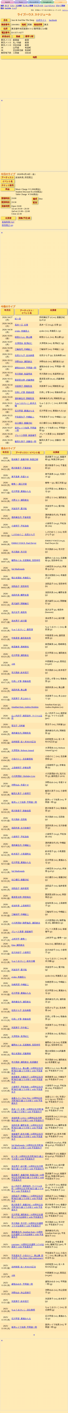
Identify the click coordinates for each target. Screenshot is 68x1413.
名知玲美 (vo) (8, 222)
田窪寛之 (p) (7, 225)
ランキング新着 (27, 5)
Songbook (47, 2)
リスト (12, 5)
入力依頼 (19, 5)
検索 (2, 5)
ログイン (65, 10)
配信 (2, 8)
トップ (14, 8)
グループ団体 (60, 5)
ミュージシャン (49, 5)
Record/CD (34, 2)
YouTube (8, 8)
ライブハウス (38, 5)
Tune (21, 2)
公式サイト (41, 20)
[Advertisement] (33, 136)
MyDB (7, 2)
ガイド (7, 5)
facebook (53, 20)
